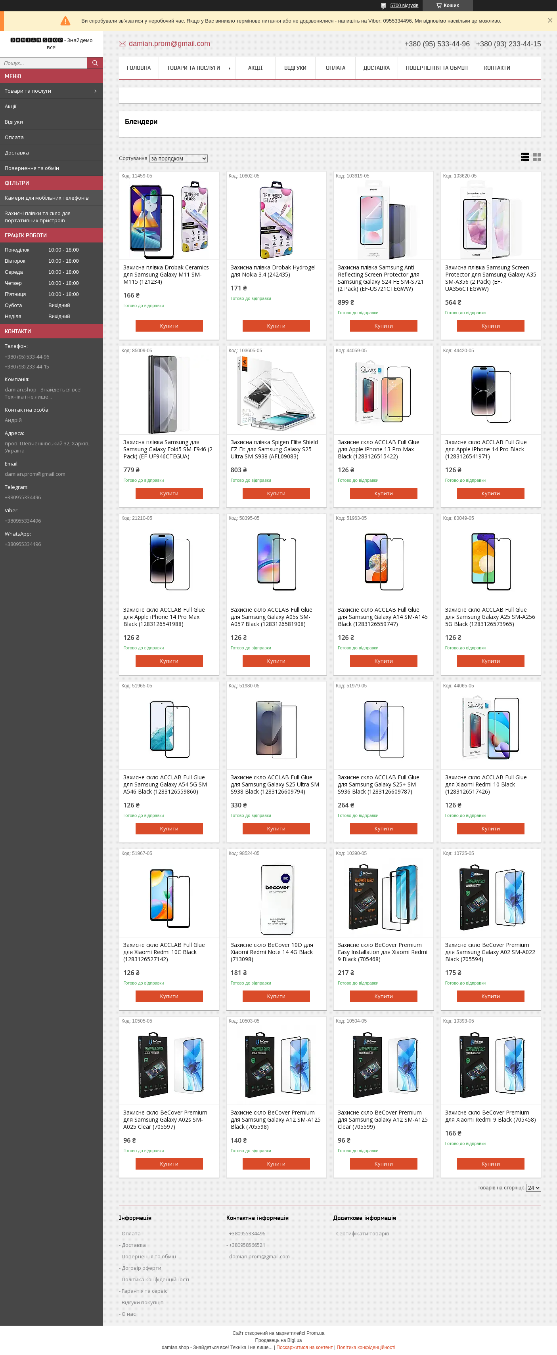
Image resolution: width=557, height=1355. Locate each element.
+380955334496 (247, 1233)
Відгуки (14, 121)
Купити (169, 325)
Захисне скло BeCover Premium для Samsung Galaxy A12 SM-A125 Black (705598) (276, 1119)
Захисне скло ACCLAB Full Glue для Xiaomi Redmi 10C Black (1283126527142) (164, 952)
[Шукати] (95, 63)
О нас (129, 1313)
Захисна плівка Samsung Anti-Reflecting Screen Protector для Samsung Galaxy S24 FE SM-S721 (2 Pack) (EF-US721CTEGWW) (381, 278)
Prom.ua (315, 1333)
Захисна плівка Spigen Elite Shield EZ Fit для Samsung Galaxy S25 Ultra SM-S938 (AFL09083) (274, 449)
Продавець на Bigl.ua (278, 1340)
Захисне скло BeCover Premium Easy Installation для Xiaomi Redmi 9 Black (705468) (382, 952)
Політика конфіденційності (155, 1279)
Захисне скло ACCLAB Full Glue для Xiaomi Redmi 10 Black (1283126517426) (486, 784)
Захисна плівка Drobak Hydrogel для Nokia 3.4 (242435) (273, 271)
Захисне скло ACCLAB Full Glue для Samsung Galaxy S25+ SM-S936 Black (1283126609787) (378, 784)
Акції (10, 106)
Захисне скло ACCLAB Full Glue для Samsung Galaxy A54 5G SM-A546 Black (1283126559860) (166, 784)
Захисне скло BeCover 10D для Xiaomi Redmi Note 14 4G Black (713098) (272, 952)
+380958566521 (247, 1244)
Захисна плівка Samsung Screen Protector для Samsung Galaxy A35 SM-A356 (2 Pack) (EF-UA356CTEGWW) (490, 278)
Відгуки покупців (143, 1302)
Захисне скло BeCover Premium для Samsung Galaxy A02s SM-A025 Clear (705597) (165, 1119)
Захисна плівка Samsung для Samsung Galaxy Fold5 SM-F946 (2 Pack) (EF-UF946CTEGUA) (167, 449)
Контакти (497, 68)
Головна (139, 68)
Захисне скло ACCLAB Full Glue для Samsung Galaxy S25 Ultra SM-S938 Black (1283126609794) (276, 784)
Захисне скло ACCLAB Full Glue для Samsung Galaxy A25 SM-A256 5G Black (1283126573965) (490, 617)
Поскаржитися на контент (304, 1347)
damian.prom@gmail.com (35, 473)
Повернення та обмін (32, 168)
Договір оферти (141, 1267)
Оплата (14, 137)
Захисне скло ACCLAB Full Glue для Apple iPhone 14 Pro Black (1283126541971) (486, 449)
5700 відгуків (404, 5)
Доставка (17, 152)
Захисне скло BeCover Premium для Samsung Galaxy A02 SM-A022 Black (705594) (490, 952)
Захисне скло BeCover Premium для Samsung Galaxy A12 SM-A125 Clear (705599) (383, 1119)
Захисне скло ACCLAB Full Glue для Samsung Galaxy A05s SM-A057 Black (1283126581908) (271, 617)
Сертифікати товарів (362, 1233)
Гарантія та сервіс (144, 1290)
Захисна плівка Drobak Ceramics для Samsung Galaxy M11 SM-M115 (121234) (166, 274)
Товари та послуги (28, 90)
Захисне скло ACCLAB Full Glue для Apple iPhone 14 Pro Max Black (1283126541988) (164, 617)
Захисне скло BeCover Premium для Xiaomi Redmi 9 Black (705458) (490, 1116)
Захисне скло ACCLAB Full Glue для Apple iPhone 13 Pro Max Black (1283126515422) (378, 449)
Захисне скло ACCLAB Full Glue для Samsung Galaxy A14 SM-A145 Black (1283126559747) (383, 617)
